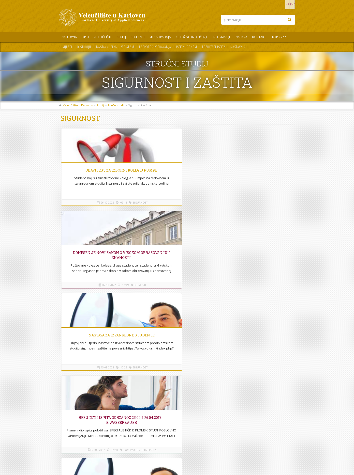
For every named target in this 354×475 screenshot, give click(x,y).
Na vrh (177, 320)
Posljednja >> (209, 305)
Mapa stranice (71, 435)
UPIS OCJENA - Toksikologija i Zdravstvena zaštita (177, 255)
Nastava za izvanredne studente (255, 170)
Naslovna (69, 37)
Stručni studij (115, 105)
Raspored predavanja (155, 47)
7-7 (179, 305)
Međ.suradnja (160, 37)
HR (280, 4)
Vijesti (67, 47)
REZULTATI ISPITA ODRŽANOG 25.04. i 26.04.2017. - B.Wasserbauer (98, 255)
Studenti (138, 37)
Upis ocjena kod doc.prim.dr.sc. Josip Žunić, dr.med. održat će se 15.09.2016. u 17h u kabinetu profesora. (176, 274)
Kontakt (259, 37)
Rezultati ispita (213, 47)
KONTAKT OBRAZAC (264, 444)
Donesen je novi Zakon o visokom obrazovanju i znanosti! (176, 175)
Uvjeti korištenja (72, 446)
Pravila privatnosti (74, 441)
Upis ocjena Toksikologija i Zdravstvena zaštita (255, 255)
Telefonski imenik (73, 424)
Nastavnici (238, 47)
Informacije (222, 37)
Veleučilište (103, 37)
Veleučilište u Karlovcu (78, 105)
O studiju (84, 47)
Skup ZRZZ (278, 37)
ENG (290, 4)
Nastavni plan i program (115, 47)
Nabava (241, 37)
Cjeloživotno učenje (192, 37)
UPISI (85, 37)
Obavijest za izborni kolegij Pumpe (98, 172)
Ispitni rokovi (186, 47)
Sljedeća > (191, 305)
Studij (121, 37)
